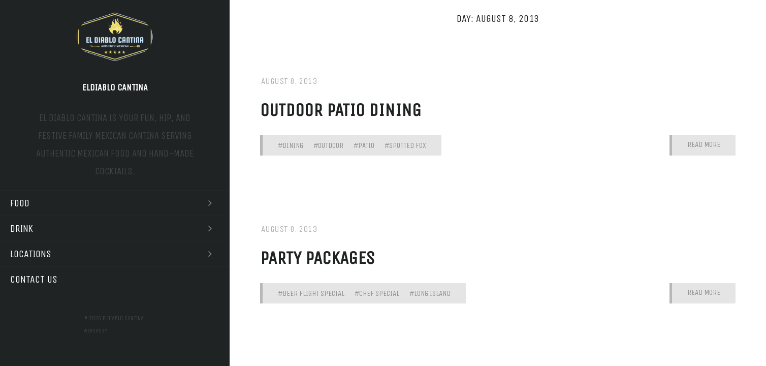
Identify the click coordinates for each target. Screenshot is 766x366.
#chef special (377, 293)
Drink (114, 228)
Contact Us (33, 279)
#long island (430, 293)
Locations (114, 254)
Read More (703, 144)
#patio (364, 145)
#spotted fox (405, 145)
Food (114, 203)
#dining (290, 145)
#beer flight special (311, 293)
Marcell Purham (126, 331)
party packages (317, 258)
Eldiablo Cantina (115, 87)
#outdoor (328, 145)
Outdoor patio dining (340, 110)
